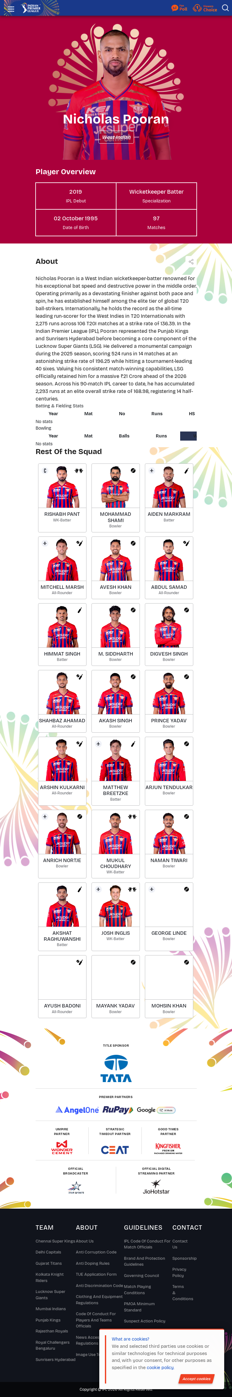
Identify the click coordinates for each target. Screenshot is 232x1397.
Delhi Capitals (48, 1252)
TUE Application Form (96, 1274)
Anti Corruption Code (96, 1252)
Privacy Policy (178, 1272)
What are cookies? (130, 1339)
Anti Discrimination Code (99, 1285)
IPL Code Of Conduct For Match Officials (147, 1244)
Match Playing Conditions (137, 1289)
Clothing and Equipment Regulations (99, 1299)
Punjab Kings (48, 1320)
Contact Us (178, 1244)
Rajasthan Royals (52, 1331)
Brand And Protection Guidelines (144, 1261)
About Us (85, 1241)
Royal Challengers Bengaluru (53, 1345)
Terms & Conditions (178, 1292)
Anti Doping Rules (93, 1263)
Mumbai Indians (51, 1308)
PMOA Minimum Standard (139, 1307)
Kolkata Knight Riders (50, 1277)
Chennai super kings (55, 1241)
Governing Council (141, 1275)
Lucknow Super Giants (50, 1294)
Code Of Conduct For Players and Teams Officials (96, 1320)
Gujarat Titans (49, 1263)
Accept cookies (196, 1379)
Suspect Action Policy (144, 1321)
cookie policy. (160, 1367)
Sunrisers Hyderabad (56, 1359)
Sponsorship (178, 1258)
